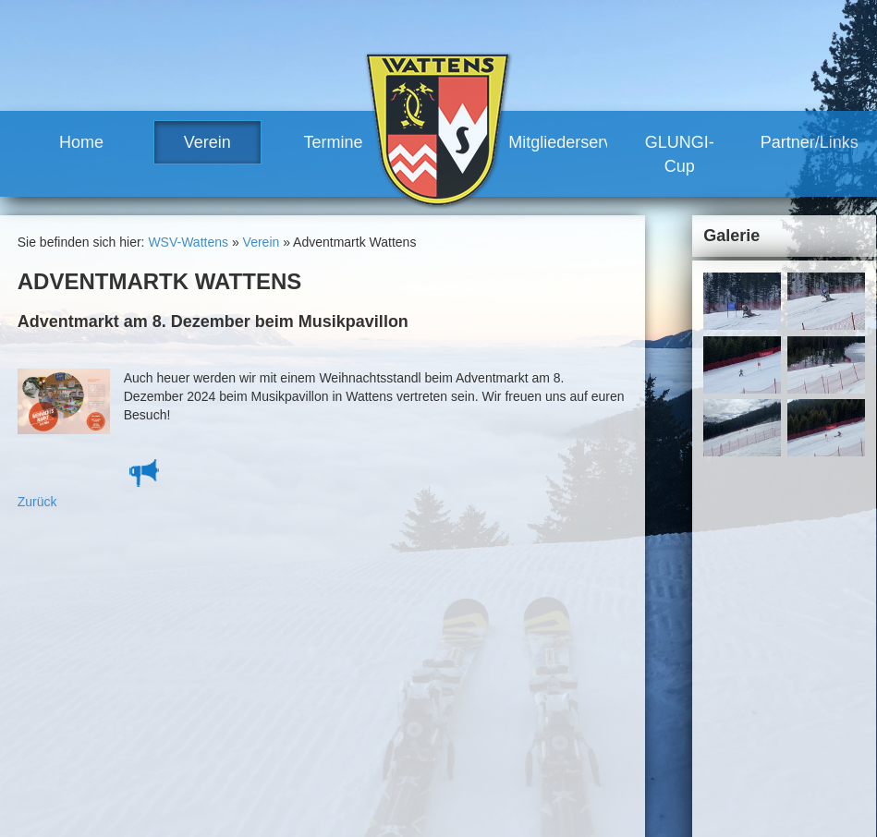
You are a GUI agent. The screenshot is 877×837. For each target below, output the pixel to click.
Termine (333, 142)
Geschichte (349, 723)
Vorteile (469, 689)
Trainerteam (370, 689)
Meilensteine (353, 740)
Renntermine (354, 773)
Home (81, 142)
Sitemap (731, 581)
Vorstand (360, 672)
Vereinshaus (371, 705)
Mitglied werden (492, 705)
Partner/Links (810, 142)
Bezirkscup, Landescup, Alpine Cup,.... (506, 622)
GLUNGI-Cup (679, 154)
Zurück (37, 501)
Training (470, 656)
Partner (468, 756)
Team (332, 656)
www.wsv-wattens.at (112, 783)
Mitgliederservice (558, 142)
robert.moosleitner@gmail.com (150, 765)
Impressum (665, 581)
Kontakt (600, 581)
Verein (207, 142)
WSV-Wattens (188, 242)
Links (462, 773)
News (333, 639)
